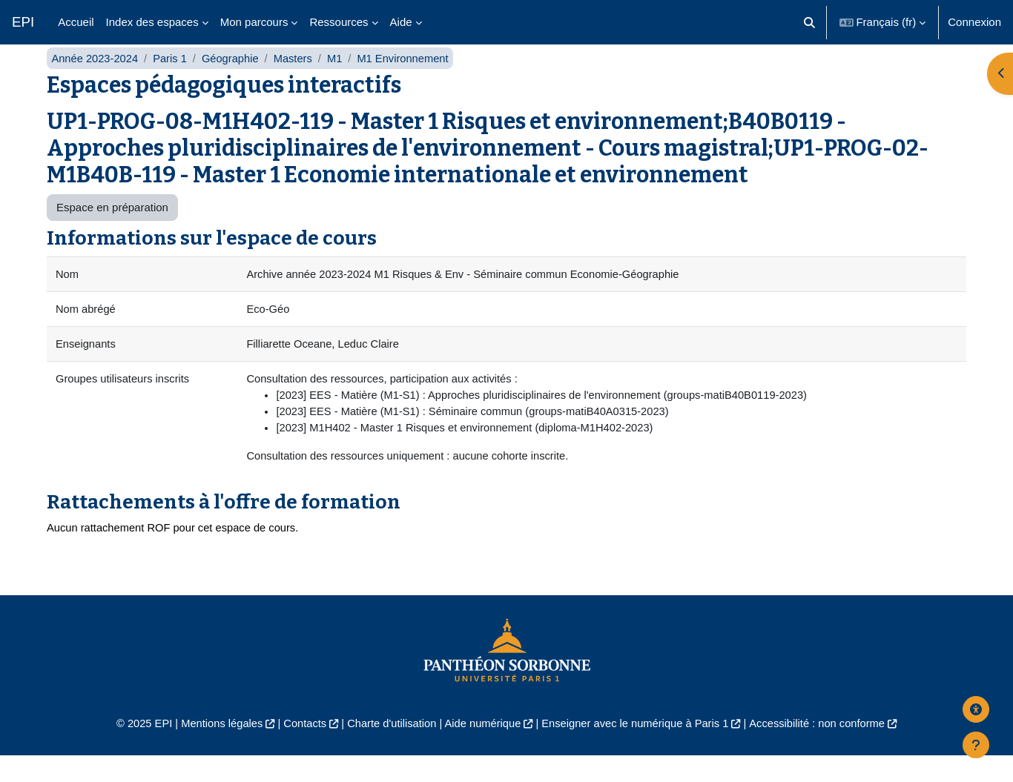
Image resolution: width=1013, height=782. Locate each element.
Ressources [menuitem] (338, 22)
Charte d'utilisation (389, 749)
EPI (23, 22)
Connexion (974, 22)
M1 (340, 79)
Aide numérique (482, 749)
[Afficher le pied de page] (976, 745)
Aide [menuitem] (401, 22)
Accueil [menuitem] (75, 22)
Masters (297, 79)
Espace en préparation (112, 229)
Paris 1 (172, 79)
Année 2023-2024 (95, 79)
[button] (809, 22)
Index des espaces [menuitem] (152, 22)
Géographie (234, 79)
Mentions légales (215, 749)
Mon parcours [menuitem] (254, 22)
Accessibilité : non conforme (825, 749)
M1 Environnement (409, 79)
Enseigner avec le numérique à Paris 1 (638, 749)
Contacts (300, 749)
